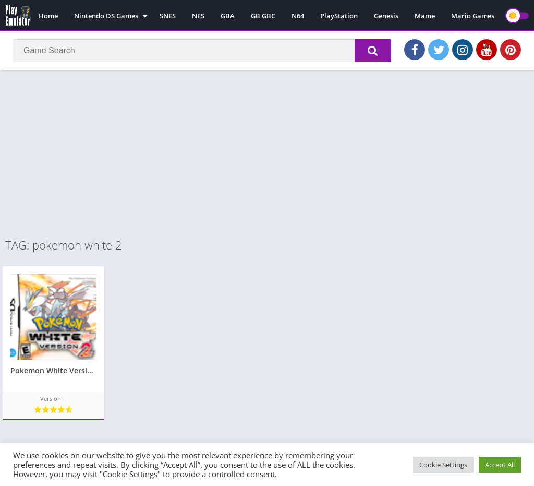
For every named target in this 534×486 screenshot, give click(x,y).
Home (48, 15)
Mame (425, 15)
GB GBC (263, 15)
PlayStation (339, 15)
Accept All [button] (500, 464)
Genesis (386, 15)
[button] (373, 50)
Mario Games (472, 15)
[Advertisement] (267, 153)
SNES (168, 15)
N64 (298, 15)
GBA (228, 15)
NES (198, 15)
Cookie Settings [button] (443, 464)
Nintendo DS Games (106, 15)
